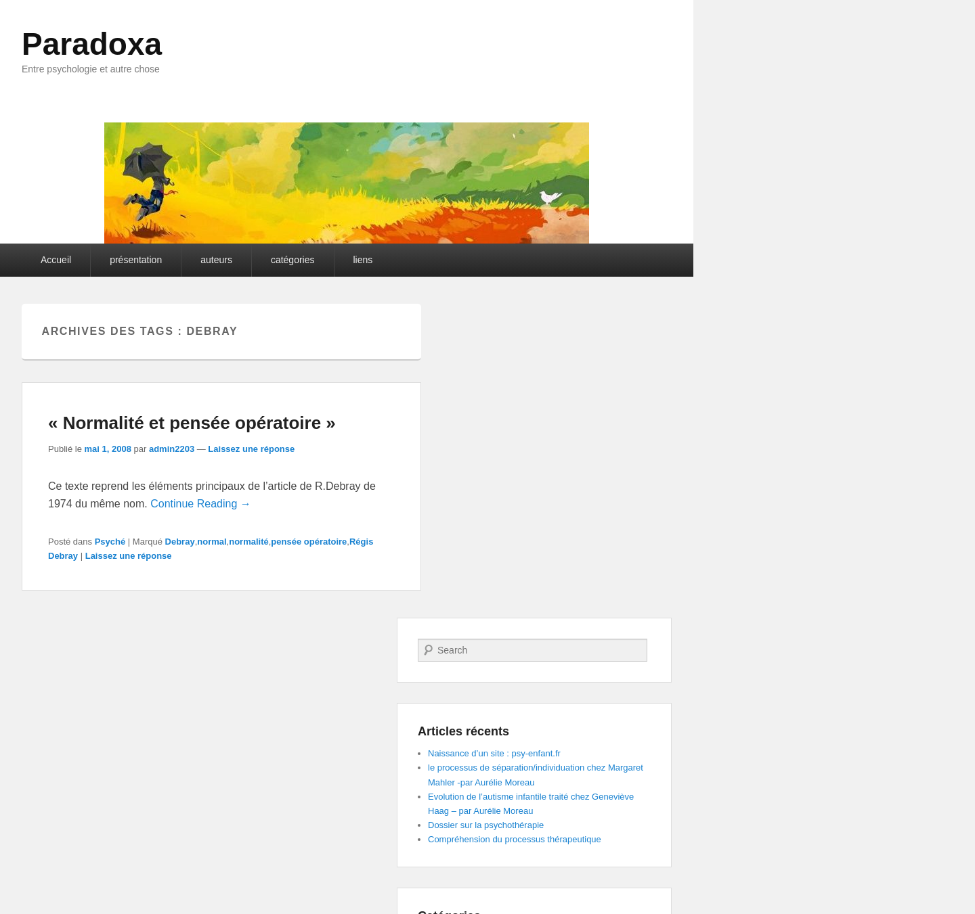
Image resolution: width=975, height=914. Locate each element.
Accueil (56, 259)
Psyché (110, 541)
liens (363, 259)
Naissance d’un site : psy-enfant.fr (494, 753)
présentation (136, 259)
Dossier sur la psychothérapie (486, 825)
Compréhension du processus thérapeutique (514, 839)
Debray (180, 541)
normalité (249, 541)
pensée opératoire (309, 541)
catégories (293, 259)
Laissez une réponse (251, 449)
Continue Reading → (200, 503)
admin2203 (171, 449)
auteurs (216, 259)
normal (211, 541)
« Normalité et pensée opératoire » (192, 423)
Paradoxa (92, 44)
